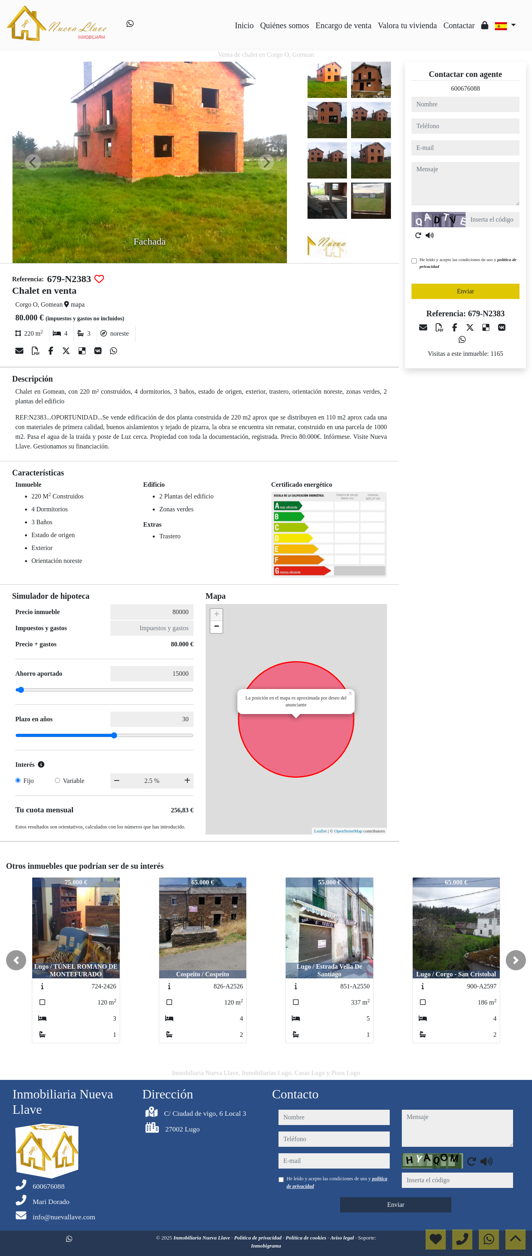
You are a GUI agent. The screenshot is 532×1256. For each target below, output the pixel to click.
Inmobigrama (266, 1246)
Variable (73, 780)
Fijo (28, 780)
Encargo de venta (343, 25)
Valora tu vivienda (407, 25)
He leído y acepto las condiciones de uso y (468, 263)
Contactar (459, 25)
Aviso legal (342, 1238)
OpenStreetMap (348, 830)
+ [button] (216, 615)
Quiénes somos (284, 25)
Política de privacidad (258, 1238)
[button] (16, 960)
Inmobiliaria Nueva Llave (202, 1238)
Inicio (244, 25)
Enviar (465, 291)
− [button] (216, 627)
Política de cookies (307, 1238)
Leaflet (320, 830)
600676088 (465, 88)
